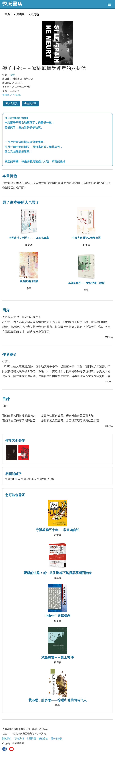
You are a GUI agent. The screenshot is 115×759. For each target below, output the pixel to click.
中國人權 (25, 479)
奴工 (18, 479)
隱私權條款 (56, 738)
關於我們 (7, 738)
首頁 (7, 14)
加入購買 (11, 103)
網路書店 (19, 14)
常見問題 (31, 738)
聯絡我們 (19, 738)
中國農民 (41, 479)
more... (109, 336)
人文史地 (33, 14)
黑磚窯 (51, 479)
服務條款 (43, 738)
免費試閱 (30, 103)
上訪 (34, 479)
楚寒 (12, 74)
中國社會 (9, 479)
